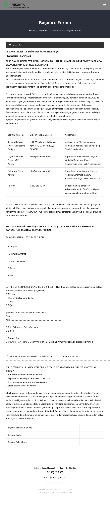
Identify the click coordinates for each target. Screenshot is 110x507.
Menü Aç (15, 45)
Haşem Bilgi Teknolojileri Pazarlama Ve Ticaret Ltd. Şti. (56, 493)
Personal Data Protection (51, 30)
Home (32, 30)
